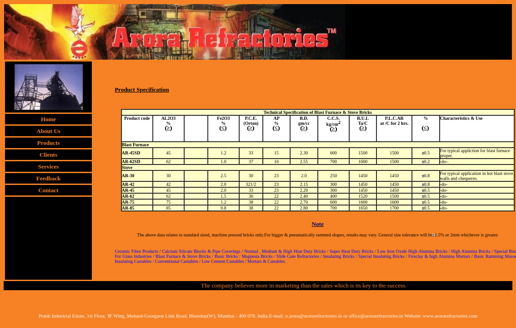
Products (48, 142)
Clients (48, 154)
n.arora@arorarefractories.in (313, 315)
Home (48, 119)
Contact (48, 190)
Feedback (48, 178)
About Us (48, 131)
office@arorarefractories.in (376, 315)
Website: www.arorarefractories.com (440, 315)
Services (48, 166)
